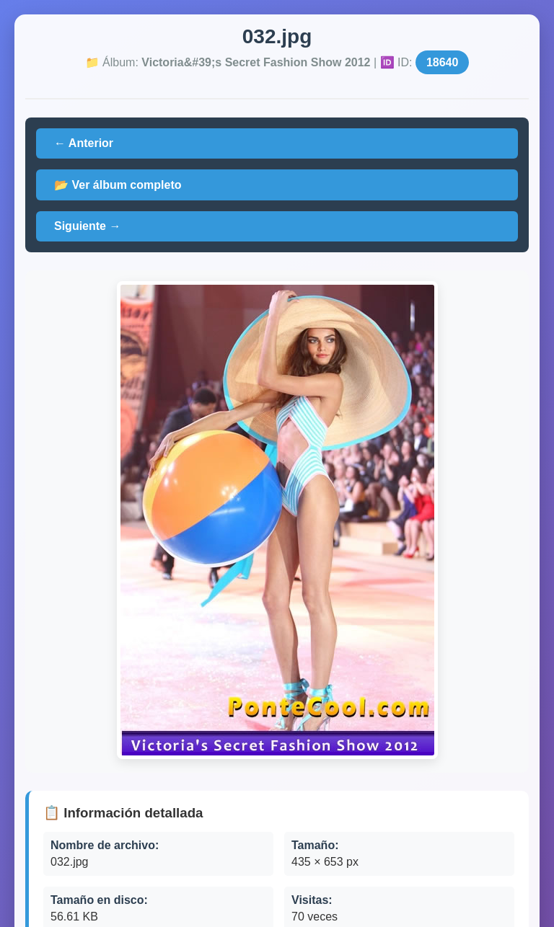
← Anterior (83, 143)
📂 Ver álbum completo (117, 185)
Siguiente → (87, 226)
